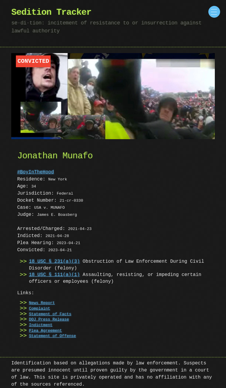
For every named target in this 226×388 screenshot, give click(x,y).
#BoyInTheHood (35, 172)
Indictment (40, 325)
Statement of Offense (52, 336)
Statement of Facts (50, 314)
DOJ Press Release (49, 319)
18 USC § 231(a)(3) (54, 261)
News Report (42, 303)
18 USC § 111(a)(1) (54, 275)
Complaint (39, 308)
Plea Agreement (45, 330)
